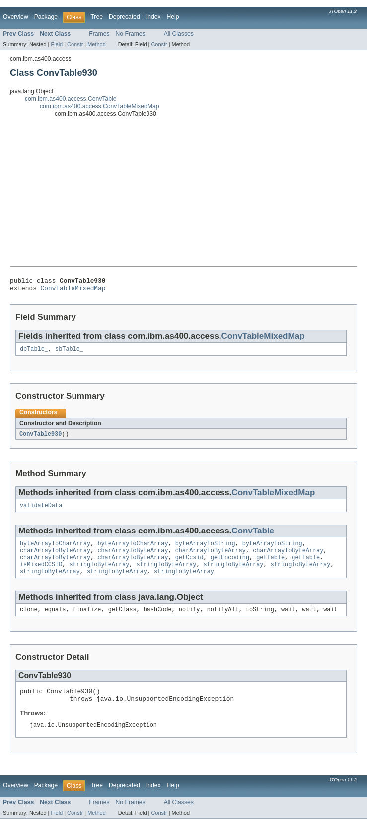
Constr (75, 44)
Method (96, 44)
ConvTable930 (40, 438)
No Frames (131, 33)
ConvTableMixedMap (73, 290)
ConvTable (252, 536)
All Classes (179, 33)
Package (46, 16)
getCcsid (189, 566)
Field (57, 44)
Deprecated (124, 16)
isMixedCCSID (41, 574)
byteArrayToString (205, 550)
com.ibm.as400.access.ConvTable (70, 98)
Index (153, 16)
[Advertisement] (183, 191)
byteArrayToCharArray (55, 550)
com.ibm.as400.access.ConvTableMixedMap (99, 106)
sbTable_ (69, 353)
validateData (41, 511)
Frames (99, 33)
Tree (96, 16)
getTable (270, 566)
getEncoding (230, 566)
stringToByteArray (100, 574)
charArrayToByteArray (55, 558)
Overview (15, 16)
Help (173, 16)
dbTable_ (34, 353)
